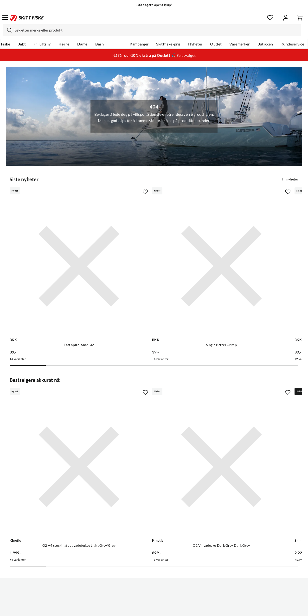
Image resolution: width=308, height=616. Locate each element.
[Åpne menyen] (5, 17)
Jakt (22, 44)
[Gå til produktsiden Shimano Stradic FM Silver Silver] (243, 394)
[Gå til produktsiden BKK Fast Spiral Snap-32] (55, 241)
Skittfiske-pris (168, 44)
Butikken (265, 44)
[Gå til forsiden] (27, 17)
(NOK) (154, 594)
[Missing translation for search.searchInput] (7, 30)
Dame (82, 44)
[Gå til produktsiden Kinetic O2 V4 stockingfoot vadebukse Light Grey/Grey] (55, 394)
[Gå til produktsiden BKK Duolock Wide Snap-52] (243, 241)
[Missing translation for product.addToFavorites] (97, 191)
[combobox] (152, 30)
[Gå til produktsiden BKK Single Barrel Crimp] (149, 241)
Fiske (6, 44)
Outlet (216, 44)
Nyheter (195, 44)
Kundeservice (292, 44)
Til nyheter (289, 179)
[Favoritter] (270, 17)
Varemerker (239, 44)
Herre (64, 44)
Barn (99, 44)
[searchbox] (156, 30)
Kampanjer (139, 44)
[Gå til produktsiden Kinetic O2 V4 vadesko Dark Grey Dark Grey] (149, 394)
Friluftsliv (42, 44)
